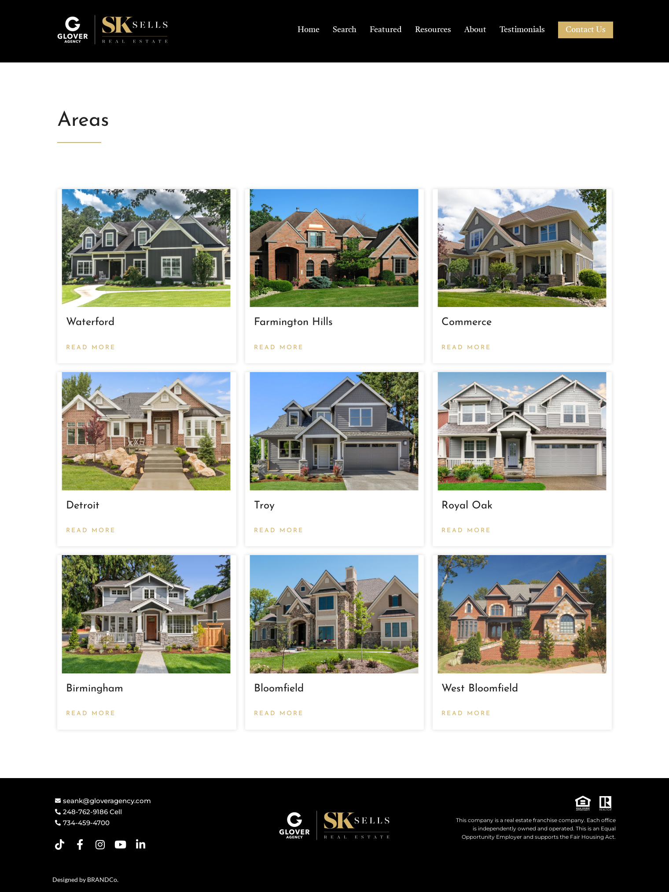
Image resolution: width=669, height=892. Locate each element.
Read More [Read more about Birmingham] (91, 713)
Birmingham (94, 689)
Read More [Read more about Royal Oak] (466, 530)
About (475, 30)
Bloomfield (279, 689)
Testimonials (522, 30)
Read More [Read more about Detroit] (91, 530)
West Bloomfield (479, 689)
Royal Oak (467, 506)
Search (345, 30)
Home (309, 30)
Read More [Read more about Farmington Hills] (279, 347)
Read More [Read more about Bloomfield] (279, 713)
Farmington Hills (293, 322)
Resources (433, 30)
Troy (264, 506)
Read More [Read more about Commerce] (466, 347)
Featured (386, 30)
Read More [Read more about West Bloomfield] (466, 713)
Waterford (90, 322)
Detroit (82, 506)
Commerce (466, 322)
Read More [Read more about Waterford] (91, 347)
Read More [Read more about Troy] (279, 530)
